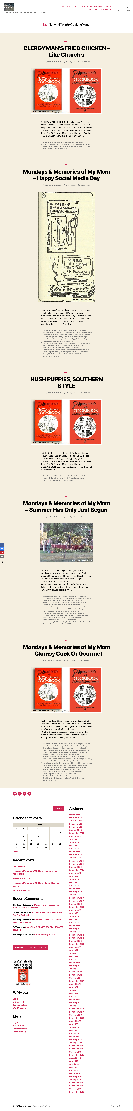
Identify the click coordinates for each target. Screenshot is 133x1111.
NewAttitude (73, 767)
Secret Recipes (25, 1106)
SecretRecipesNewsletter (68, 352)
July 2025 (73, 839)
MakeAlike (78, 343)
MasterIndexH (47, 478)
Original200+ (82, 767)
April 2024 (74, 885)
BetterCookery (48, 332)
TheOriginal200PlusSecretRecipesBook (56, 778)
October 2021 (75, 978)
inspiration (67, 756)
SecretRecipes (48, 148)
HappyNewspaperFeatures (62, 339)
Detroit (57, 335)
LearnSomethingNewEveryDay (53, 343)
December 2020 (76, 1009)
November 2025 (76, 827)
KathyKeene (69, 341)
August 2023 (75, 910)
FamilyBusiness (78, 335)
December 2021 (76, 972)
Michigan (60, 345)
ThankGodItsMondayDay (60, 354)
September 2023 (76, 907)
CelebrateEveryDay (67, 332)
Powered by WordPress (41, 1106)
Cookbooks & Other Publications (99, 7)
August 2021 (75, 984)
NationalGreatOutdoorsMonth (74, 613)
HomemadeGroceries (50, 341)
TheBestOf (73, 354)
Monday (45, 765)
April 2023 (74, 922)
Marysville (86, 343)
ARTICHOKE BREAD (21, 890)
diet (74, 748)
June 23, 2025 (71, 393)
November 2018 (76, 1086)
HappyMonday (48, 339)
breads (73, 746)
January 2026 (75, 821)
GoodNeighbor (84, 337)
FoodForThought (48, 337)
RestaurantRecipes (72, 350)
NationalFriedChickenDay (82, 146)
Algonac (54, 330)
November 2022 (76, 938)
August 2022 (75, 947)
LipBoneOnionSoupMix (82, 144)
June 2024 (74, 879)
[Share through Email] (2, 556)
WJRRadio (56, 356)
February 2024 (75, 892)
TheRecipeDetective (54, 62)
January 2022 (75, 969)
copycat (70, 748)
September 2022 (76, 944)
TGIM (50, 354)
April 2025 (74, 848)
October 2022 (75, 941)
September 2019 (76, 1055)
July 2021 (73, 987)
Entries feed (18, 1002)
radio (53, 769)
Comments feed (20, 1005)
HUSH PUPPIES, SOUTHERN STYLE (66, 382)
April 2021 (73, 996)
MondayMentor (54, 765)
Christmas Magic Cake (44, 934)
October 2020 (75, 1015)
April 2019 (74, 1070)
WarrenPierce (47, 356)
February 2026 (75, 818)
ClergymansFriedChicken (51, 142)
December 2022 (76, 935)
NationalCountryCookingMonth (63, 146)
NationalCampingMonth (72, 611)
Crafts (83, 7)
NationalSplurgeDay (62, 767)
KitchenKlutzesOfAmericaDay (61, 759)
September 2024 (76, 870)
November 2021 (76, 975)
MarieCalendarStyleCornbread (53, 763)
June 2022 (74, 953)
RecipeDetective (48, 350)
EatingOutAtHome (66, 335)
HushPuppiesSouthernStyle (77, 476)
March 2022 (74, 962)
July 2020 (73, 1024)
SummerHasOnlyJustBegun (52, 480)
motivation (63, 765)
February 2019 (75, 1076)
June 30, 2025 (71, 62)
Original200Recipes (67, 347)
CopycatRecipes (48, 335)
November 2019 (76, 1049)
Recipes (75, 7)
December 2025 (76, 824)
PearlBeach (78, 347)
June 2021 (74, 990)
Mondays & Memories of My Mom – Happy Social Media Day (66, 175)
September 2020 (76, 1018)
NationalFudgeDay (49, 767)
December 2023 (76, 898)
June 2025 (74, 842)
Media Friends (106, 9)
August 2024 (75, 873)
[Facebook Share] (2, 545)
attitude (87, 744)
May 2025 (73, 845)
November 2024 (76, 864)
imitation (61, 756)
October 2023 (75, 904)
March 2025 (74, 852)
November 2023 (76, 901)
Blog (68, 7)
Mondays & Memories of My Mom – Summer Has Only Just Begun (66, 506)
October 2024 (75, 867)
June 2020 (74, 1027)
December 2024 (76, 861)
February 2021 (75, 1003)
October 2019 (75, 1052)
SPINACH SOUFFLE (21, 878)
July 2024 (73, 876)
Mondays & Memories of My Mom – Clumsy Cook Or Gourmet (66, 650)
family (45, 750)
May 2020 (73, 1030)
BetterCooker (81, 330)
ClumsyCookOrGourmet (51, 748)
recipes (69, 769)
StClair (45, 354)
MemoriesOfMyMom (50, 345)
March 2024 (74, 888)
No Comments (85, 62)
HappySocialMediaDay (66, 144)
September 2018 (76, 1092)
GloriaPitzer (78, 142)
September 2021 (76, 981)
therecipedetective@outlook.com (30, 947)
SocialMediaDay (83, 352)
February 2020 (75, 1039)
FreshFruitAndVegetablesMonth (53, 602)
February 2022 (75, 966)
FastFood (87, 335)
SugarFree (69, 774)
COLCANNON (19, 866)
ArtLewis (61, 330)
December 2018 (76, 1083)
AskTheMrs (68, 744)
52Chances (47, 330)
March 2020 (74, 1036)
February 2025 (75, 855)
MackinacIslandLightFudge (63, 761)
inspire (74, 756)
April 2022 (74, 959)
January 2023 (75, 932)
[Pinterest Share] (2, 552)
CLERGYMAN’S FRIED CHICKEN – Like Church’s (66, 51)
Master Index (93, 9)
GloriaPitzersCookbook (50, 144)
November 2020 (76, 1012)
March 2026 (74, 815)
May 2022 (73, 956)
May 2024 (73, 882)
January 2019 (75, 1079)
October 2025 (75, 830)
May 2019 (73, 1067)
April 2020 (74, 1033)
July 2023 (73, 913)
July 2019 (73, 1061)
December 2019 (76, 1046)
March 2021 (74, 999)
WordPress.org (19, 1008)
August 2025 (75, 836)
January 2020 (75, 1043)
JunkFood (61, 341)
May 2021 (73, 993)
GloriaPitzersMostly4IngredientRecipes (56, 752)
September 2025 (76, 833)
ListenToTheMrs (69, 343)
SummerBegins (71, 620)
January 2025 (75, 858)
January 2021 (75, 1006)
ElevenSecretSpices (67, 142)
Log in (15, 999)
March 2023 (74, 925)
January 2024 (75, 895)
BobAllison (57, 332)
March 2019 (74, 1073)
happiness (83, 752)
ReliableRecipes (60, 350)
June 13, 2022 (71, 661)
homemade (75, 754)
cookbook (63, 748)
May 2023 (73, 919)
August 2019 (75, 1058)
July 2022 (73, 950)
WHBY (55, 780)
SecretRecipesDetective (51, 352)
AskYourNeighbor (70, 330)
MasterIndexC (47, 146)
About (63, 7)
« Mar (16, 852)
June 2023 (74, 916)
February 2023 (75, 929)
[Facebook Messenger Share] (2, 548)
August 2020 (75, 1021)
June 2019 (74, 1064)
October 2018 (75, 1089)
